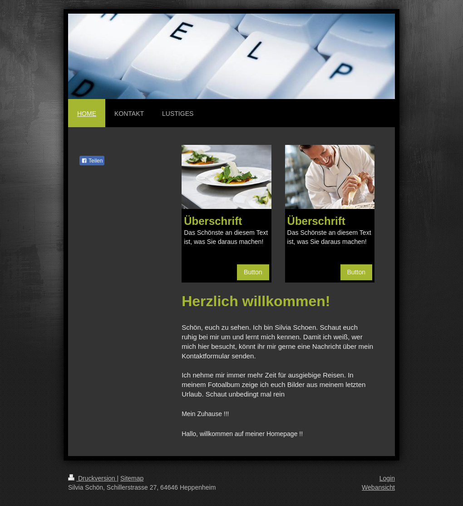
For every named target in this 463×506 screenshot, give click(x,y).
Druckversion (92, 478)
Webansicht (378, 487)
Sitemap (131, 478)
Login (387, 478)
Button (253, 272)
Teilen (92, 161)
